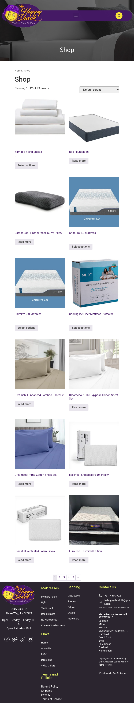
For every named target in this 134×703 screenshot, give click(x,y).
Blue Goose (105, 644)
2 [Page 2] (59, 577)
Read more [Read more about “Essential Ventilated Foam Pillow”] (24, 560)
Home (18, 70)
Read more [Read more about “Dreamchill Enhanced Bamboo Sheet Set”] (24, 404)
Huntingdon (105, 650)
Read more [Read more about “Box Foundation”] (79, 160)
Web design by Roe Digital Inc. (113, 673)
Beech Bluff (105, 637)
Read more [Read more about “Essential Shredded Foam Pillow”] (79, 483)
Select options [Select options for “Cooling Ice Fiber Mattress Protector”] (81, 327)
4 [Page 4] (68, 577)
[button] (76, 15)
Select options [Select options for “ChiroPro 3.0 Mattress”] (26, 327)
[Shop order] (99, 89)
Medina (103, 627)
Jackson (103, 620)
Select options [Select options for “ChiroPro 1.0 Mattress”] (81, 246)
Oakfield (103, 647)
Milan (102, 624)
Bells (101, 640)
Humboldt (104, 634)
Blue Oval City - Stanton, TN (113, 630)
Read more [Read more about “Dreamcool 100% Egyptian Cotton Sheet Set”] (79, 407)
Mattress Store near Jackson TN (114, 607)
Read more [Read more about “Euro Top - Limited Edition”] (79, 560)
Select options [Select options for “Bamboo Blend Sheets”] (26, 165)
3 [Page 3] (64, 577)
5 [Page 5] (73, 577)
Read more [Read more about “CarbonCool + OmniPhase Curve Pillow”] (24, 241)
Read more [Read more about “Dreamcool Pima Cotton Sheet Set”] (24, 483)
